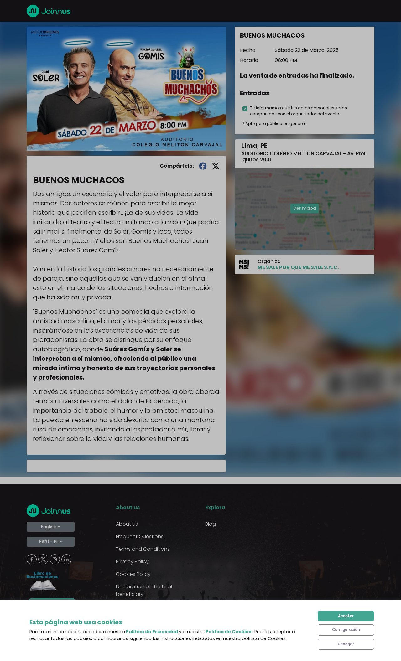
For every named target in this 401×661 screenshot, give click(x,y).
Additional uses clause (143, 606)
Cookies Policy (133, 574)
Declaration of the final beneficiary (144, 590)
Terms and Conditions (143, 549)
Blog (210, 524)
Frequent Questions (140, 536)
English (48, 527)
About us (127, 524)
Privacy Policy (132, 561)
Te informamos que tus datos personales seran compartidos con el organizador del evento (298, 110)
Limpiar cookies (52, 603)
